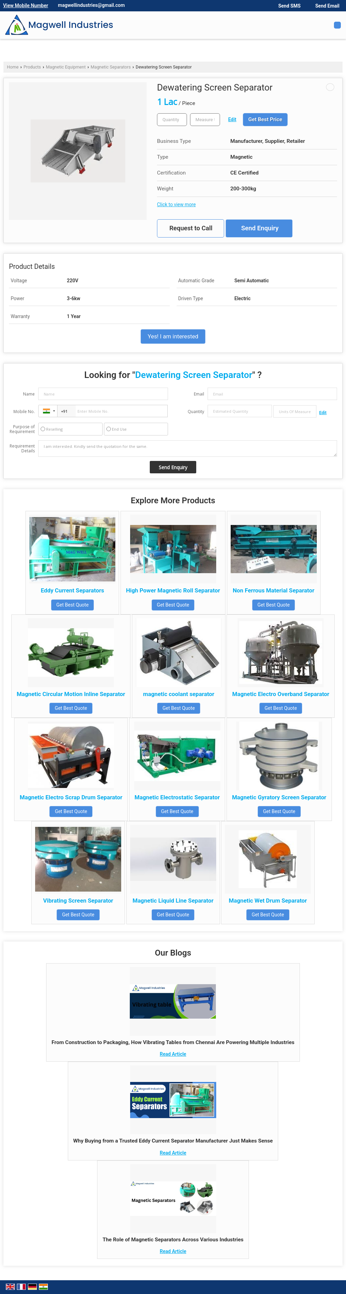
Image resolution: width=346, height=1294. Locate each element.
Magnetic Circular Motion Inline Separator (71, 694)
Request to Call (190, 228)
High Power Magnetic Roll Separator (173, 590)
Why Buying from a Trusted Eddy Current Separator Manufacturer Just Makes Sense (173, 1141)
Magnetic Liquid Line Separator (173, 900)
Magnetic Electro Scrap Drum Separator (71, 797)
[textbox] (205, 119)
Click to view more (176, 204)
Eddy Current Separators (72, 590)
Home (13, 67)
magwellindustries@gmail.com (91, 5)
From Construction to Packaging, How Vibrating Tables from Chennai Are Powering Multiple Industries (173, 1042)
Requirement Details (22, 448)
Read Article (173, 1054)
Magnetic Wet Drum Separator (268, 900)
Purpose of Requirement (22, 429)
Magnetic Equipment (66, 67)
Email (199, 394)
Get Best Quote (72, 605)
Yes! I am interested (173, 336)
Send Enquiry (260, 228)
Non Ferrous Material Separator (273, 590)
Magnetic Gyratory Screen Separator (279, 797)
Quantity (196, 411)
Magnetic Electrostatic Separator (177, 797)
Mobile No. (24, 411)
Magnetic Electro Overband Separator (280, 694)
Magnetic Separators (110, 67)
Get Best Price (265, 119)
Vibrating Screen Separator (78, 900)
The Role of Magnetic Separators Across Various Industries (173, 1240)
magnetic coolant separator (178, 694)
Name (29, 394)
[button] (25, 5)
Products (32, 67)
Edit (232, 119)
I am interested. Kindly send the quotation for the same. (187, 448)
